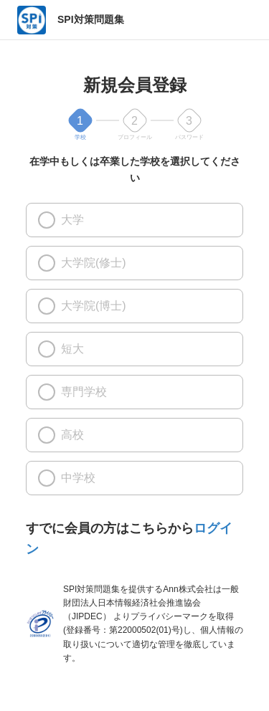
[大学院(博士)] (46, 306)
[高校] (46, 435)
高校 (61, 435)
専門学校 (72, 392)
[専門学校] (46, 392)
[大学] (46, 220)
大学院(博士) (82, 306)
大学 (61, 220)
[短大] (46, 349)
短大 (61, 349)
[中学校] (46, 478)
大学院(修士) (82, 263)
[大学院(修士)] (46, 263)
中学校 (66, 478)
